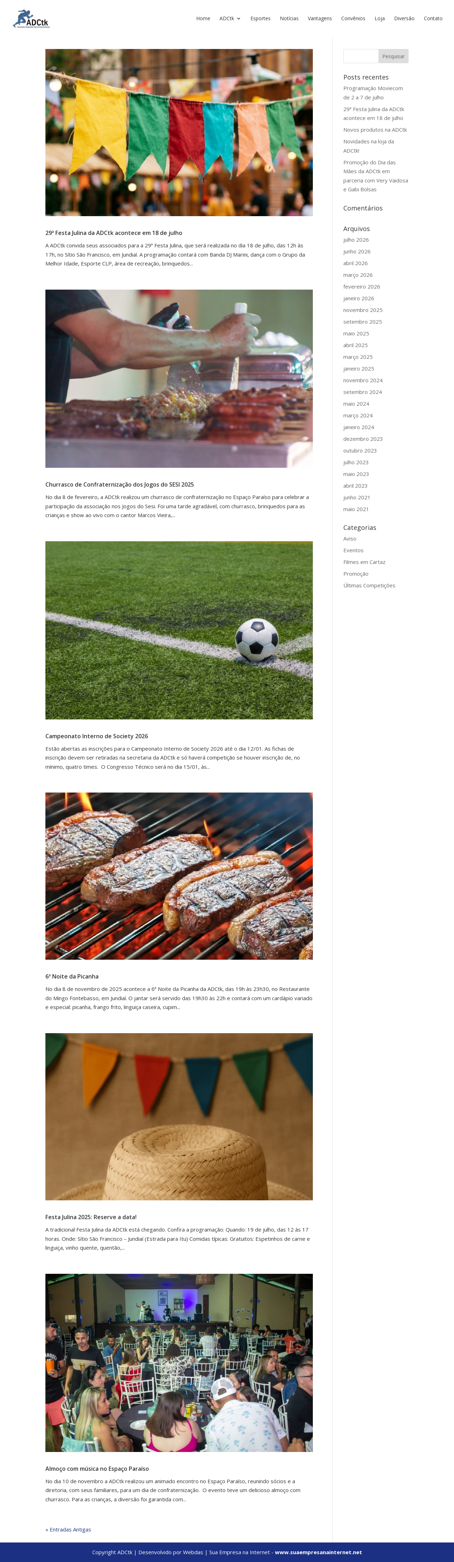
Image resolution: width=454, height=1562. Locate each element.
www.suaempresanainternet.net (318, 1552)
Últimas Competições (369, 585)
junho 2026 (357, 251)
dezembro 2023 (363, 438)
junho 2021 (357, 497)
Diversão (404, 19)
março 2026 (358, 274)
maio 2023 (356, 473)
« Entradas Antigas (68, 1529)
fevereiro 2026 (361, 286)
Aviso (349, 538)
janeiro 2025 (358, 368)
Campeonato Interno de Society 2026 (96, 736)
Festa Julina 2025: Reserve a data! (91, 1217)
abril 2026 (355, 263)
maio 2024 (356, 403)
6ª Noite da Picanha (72, 976)
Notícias (289, 19)
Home (203, 19)
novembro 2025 (363, 309)
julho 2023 (356, 462)
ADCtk (227, 19)
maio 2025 (356, 333)
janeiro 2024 (358, 427)
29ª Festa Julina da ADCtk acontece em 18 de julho (113, 233)
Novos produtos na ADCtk (375, 129)
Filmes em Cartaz (364, 561)
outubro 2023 (360, 450)
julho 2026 (356, 239)
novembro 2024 (363, 380)
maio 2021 (356, 509)
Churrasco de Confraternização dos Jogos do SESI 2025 (119, 484)
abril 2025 (355, 345)
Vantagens (320, 19)
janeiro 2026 (358, 298)
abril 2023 (355, 485)
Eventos (353, 550)
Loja (380, 19)
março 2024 (358, 415)
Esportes (260, 19)
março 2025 (358, 356)
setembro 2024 (362, 391)
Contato (433, 19)
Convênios (353, 19)
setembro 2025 (362, 321)
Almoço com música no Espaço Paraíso (97, 1469)
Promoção (356, 573)
